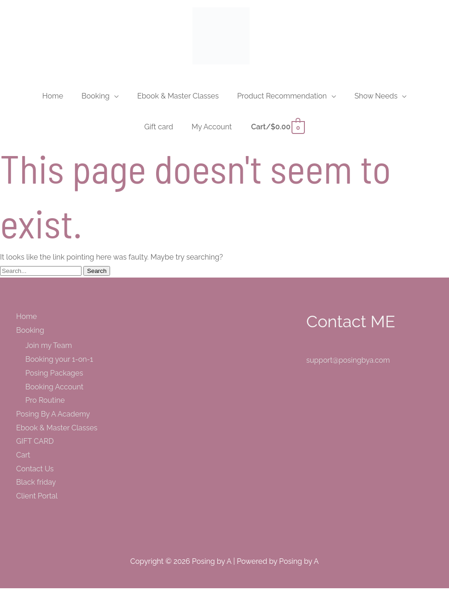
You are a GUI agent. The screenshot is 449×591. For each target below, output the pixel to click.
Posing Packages (54, 375)
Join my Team (48, 348)
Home (26, 319)
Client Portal (37, 498)
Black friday (36, 485)
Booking (30, 333)
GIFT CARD (35, 444)
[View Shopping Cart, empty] (277, 129)
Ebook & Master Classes (57, 430)
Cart (23, 457)
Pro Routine (45, 403)
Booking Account (54, 389)
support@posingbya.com (348, 363)
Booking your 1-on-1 (59, 362)
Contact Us (35, 471)
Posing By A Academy (53, 416)
